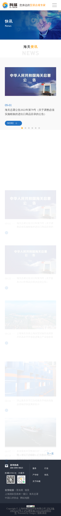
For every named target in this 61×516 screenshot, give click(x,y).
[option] (30, 85)
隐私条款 (42, 513)
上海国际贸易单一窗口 (16, 494)
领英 (27, 490)
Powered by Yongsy (27, 513)
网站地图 (24, 498)
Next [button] (54, 88)
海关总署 (33, 494)
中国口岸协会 (12, 498)
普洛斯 (19, 490)
